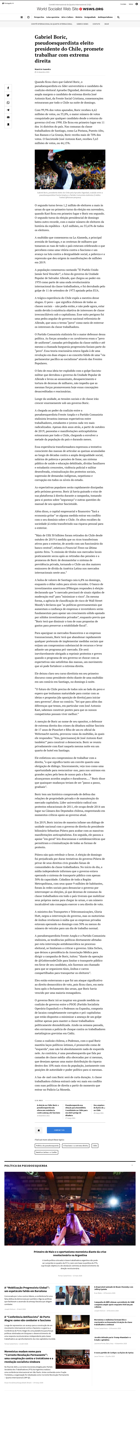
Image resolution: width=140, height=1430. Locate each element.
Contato (123, 4)
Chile (95, 1146)
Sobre (131, 4)
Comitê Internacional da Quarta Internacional (51, 24)
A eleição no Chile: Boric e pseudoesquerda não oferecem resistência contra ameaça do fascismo (48, 1109)
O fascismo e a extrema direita (75, 1146)
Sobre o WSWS (82, 24)
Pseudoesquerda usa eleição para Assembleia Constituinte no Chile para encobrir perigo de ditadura (76, 1110)
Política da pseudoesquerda (47, 1146)
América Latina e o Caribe (46, 1152)
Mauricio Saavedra (43, 69)
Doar (107, 24)
